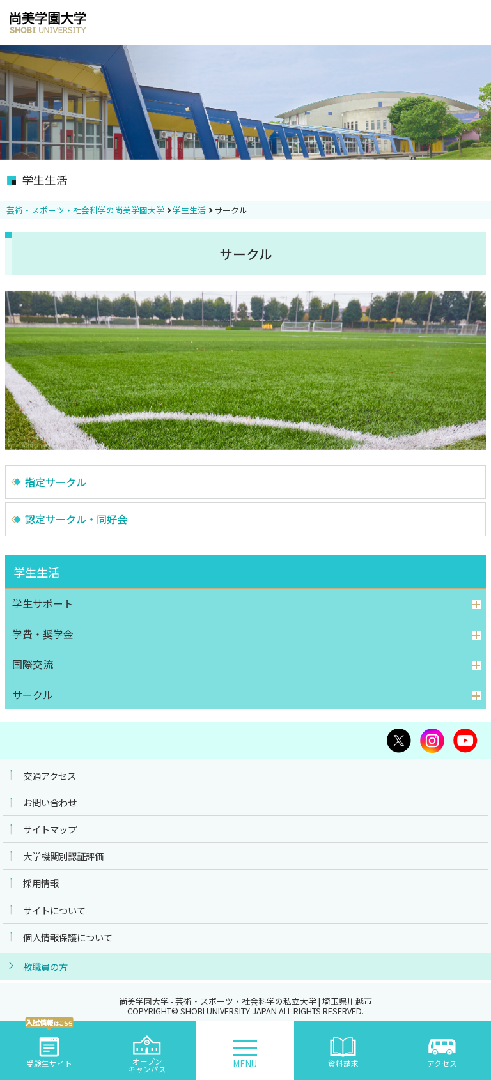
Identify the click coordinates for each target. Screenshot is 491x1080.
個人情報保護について (68, 937)
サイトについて (54, 910)
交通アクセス (49, 775)
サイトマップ (50, 829)
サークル (32, 694)
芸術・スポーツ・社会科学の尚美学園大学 (85, 210)
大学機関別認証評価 (63, 856)
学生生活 (189, 210)
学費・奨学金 (43, 634)
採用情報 (41, 883)
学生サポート (43, 603)
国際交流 (32, 664)
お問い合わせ (50, 802)
